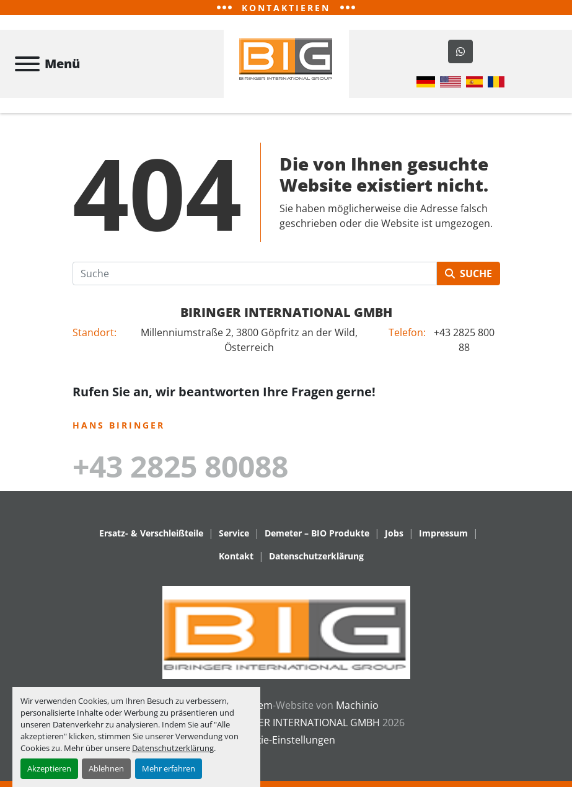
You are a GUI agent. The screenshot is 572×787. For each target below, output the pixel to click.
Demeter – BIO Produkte (317, 533)
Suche (468, 273)
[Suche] (255, 273)
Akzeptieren (49, 768)
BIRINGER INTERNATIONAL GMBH (286, 312)
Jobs (394, 533)
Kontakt (236, 556)
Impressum (443, 533)
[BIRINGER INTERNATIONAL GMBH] (286, 631)
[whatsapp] (460, 51)
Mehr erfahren (168, 768)
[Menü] (27, 63)
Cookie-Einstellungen (286, 740)
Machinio (357, 705)
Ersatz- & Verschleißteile (151, 533)
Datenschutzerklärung (173, 748)
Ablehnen (106, 768)
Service (234, 533)
